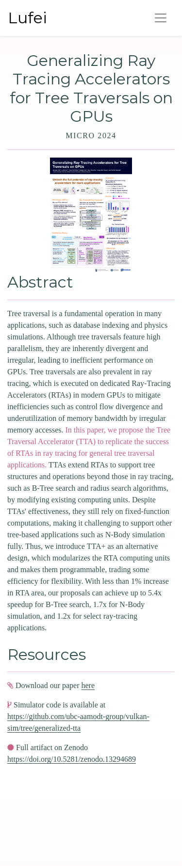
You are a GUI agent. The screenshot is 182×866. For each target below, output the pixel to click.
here (88, 685)
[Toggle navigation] (160, 18)
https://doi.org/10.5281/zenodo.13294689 (71, 759)
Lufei (27, 17)
